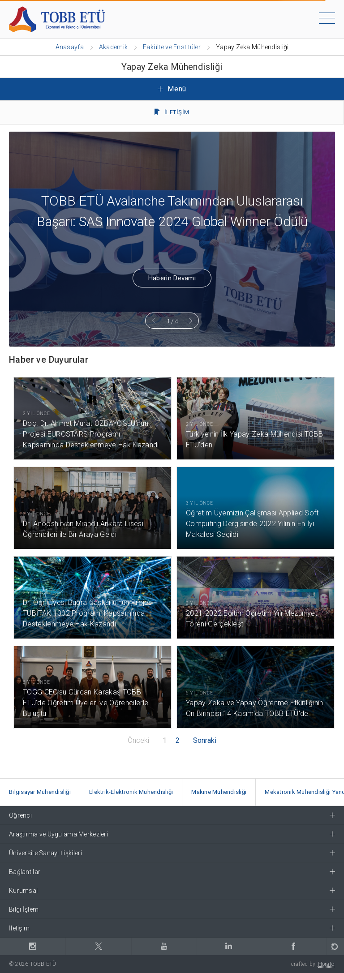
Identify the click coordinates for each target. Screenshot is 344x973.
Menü (172, 89)
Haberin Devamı (172, 278)
